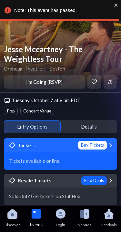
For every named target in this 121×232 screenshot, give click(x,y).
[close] (114, 5)
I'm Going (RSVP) (44, 82)
